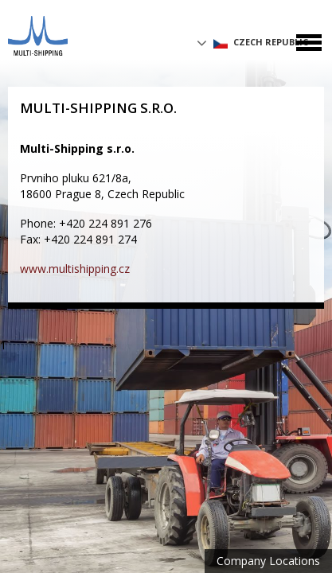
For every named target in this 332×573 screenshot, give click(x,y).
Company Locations (268, 560)
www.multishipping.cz (75, 268)
